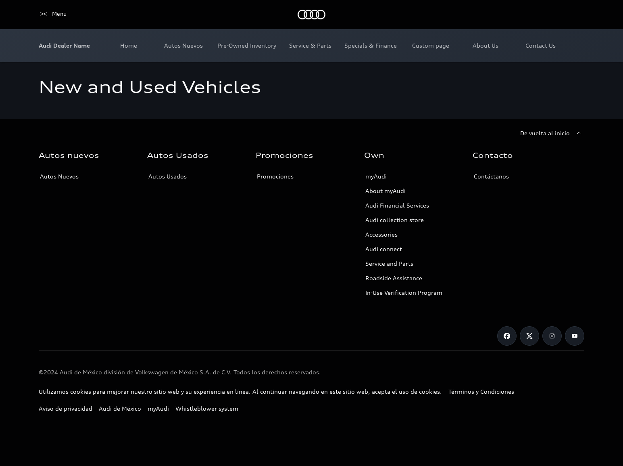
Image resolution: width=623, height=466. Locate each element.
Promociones (275, 176)
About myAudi (385, 190)
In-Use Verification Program (403, 292)
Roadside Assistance (393, 278)
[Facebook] (507, 336)
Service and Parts (389, 263)
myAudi (376, 176)
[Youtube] (574, 336)
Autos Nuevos (59, 176)
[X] (529, 336)
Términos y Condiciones (481, 391)
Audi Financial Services (397, 205)
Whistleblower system (206, 408)
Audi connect (383, 249)
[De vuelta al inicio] (552, 133)
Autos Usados (167, 176)
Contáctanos (491, 176)
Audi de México (120, 408)
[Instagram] (552, 336)
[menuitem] (128, 45)
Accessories (381, 234)
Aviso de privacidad (65, 408)
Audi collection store (394, 219)
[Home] (53, 14)
